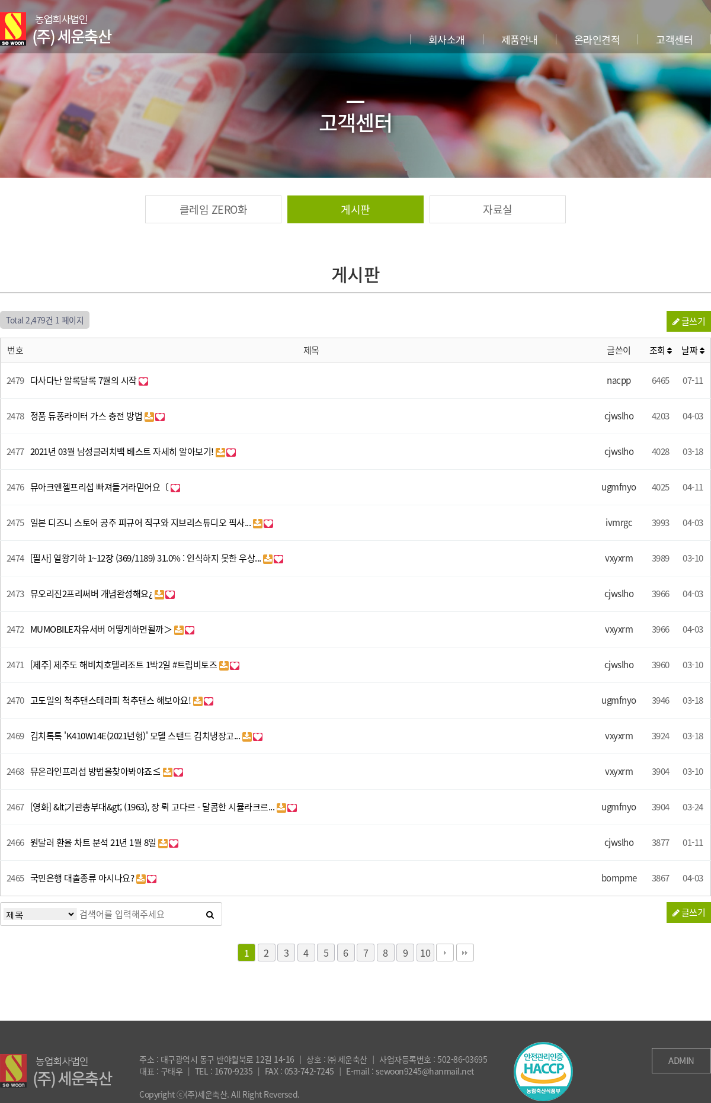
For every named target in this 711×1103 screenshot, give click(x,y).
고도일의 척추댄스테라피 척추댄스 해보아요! (111, 700)
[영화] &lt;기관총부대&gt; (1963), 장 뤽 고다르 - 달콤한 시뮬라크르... (153, 806)
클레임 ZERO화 (214, 209)
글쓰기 (689, 321)
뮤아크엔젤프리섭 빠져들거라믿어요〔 (100, 486)
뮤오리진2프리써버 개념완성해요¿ (92, 593)
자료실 (498, 209)
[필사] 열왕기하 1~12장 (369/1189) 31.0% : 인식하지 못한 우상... (147, 558)
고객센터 (674, 39)
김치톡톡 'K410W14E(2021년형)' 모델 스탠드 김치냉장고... (136, 735)
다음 (445, 952)
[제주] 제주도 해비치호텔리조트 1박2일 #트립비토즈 (124, 664)
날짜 (692, 350)
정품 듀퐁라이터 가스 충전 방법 (87, 415)
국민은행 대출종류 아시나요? (83, 877)
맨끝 (465, 952)
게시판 (355, 209)
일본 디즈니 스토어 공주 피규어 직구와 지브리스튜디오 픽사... (141, 522)
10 (425, 952)
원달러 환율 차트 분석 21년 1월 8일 (94, 842)
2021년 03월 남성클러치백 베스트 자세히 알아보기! (123, 451)
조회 (660, 350)
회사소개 (446, 39)
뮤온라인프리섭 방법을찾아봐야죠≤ (96, 771)
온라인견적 (597, 39)
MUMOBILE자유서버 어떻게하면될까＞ (102, 629)
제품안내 (519, 39)
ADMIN (681, 1060)
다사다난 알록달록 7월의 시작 (84, 380)
